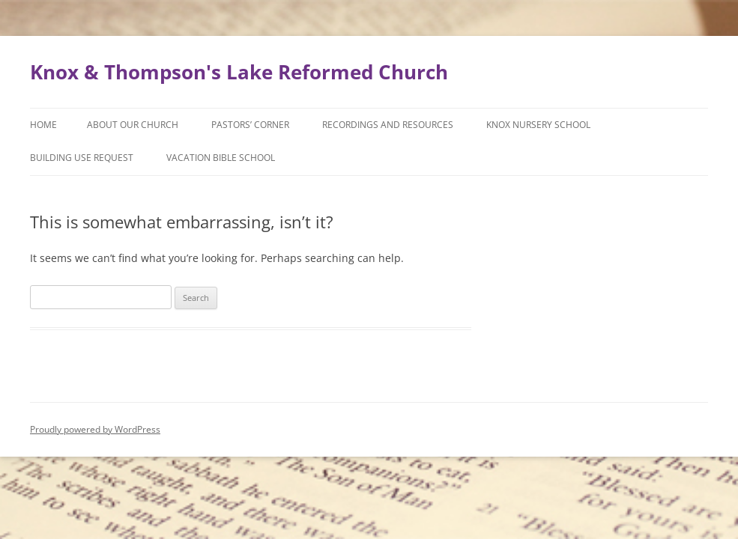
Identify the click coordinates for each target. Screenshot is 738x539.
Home (43, 124)
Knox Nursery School (538, 124)
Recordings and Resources (387, 124)
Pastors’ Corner (250, 124)
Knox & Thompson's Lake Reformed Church (239, 71)
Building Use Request (81, 157)
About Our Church (132, 124)
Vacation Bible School (220, 157)
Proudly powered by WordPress (95, 429)
